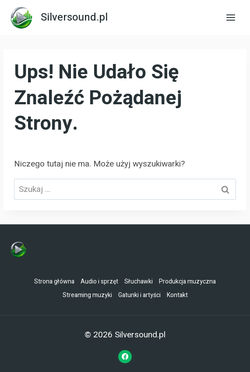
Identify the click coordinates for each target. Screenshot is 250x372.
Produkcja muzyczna (187, 281)
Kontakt (177, 295)
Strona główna (54, 281)
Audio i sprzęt (99, 281)
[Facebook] (124, 356)
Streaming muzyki (87, 295)
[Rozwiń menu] (230, 17)
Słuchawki (138, 281)
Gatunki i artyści (139, 295)
